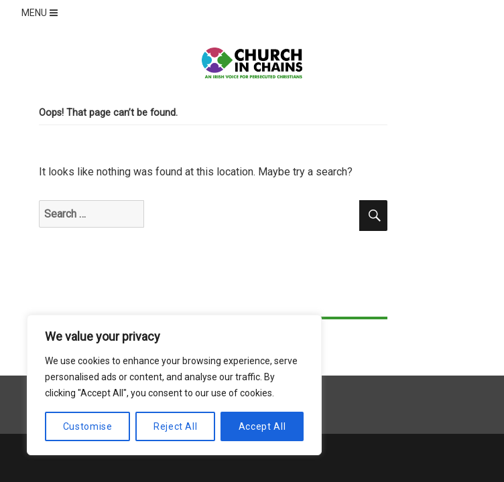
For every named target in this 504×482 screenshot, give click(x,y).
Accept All (262, 426)
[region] (174, 385)
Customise (88, 426)
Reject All (175, 426)
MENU (40, 12)
